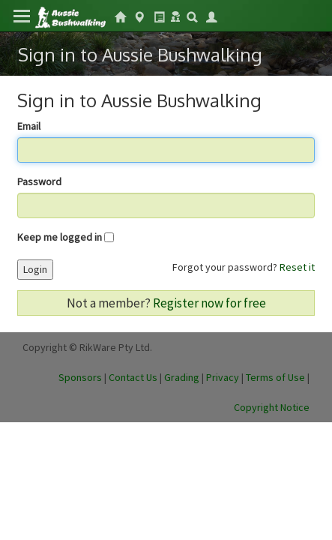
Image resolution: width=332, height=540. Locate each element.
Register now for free (209, 303)
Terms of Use (275, 377)
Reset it (297, 267)
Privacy (222, 377)
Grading (181, 377)
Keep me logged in (59, 237)
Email (28, 126)
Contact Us (133, 377)
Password (39, 181)
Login (35, 269)
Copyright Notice (272, 407)
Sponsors (80, 377)
